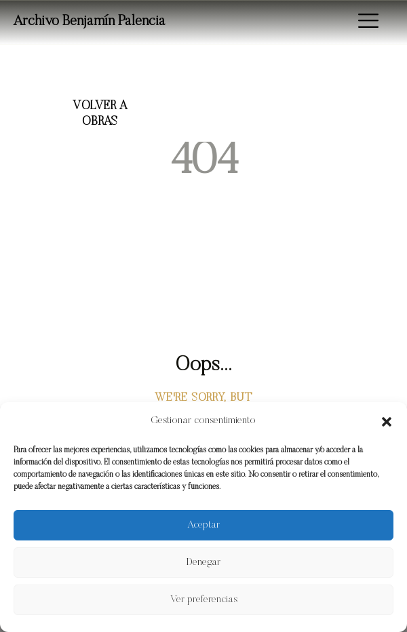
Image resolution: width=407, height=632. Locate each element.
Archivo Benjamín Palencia (90, 22)
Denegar (203, 562)
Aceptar (203, 525)
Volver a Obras (100, 114)
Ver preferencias (203, 600)
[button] (386, 422)
